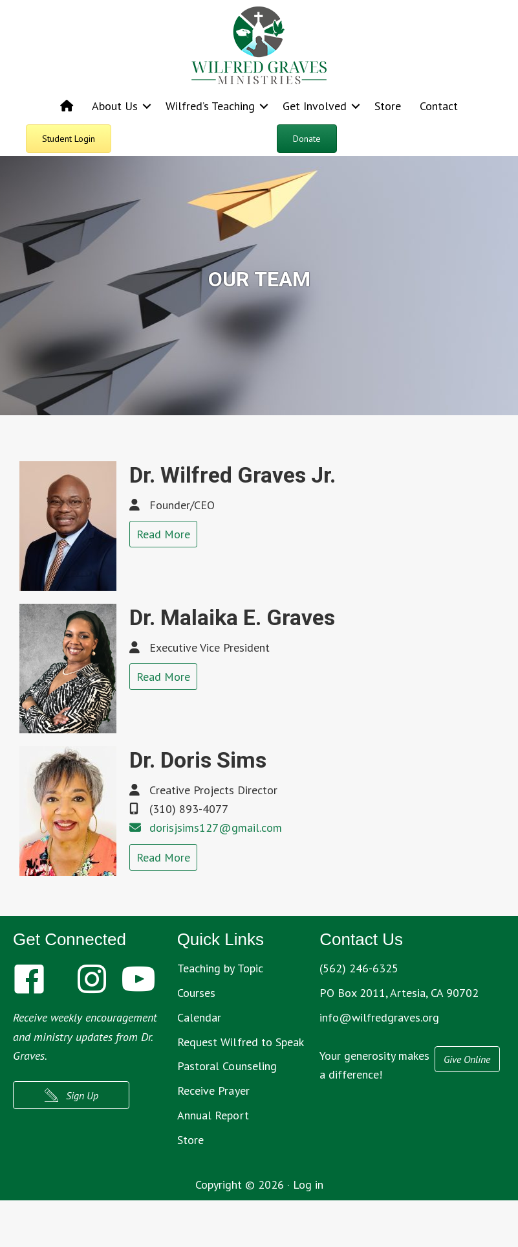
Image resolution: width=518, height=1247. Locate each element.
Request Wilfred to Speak (241, 1042)
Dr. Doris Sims (197, 760)
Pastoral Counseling (227, 1065)
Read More (163, 534)
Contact (439, 105)
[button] (147, 105)
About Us (115, 105)
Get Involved (315, 105)
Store (387, 105)
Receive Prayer (213, 1090)
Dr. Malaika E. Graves (232, 617)
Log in (308, 1184)
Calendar (199, 1017)
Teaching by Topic (220, 968)
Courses (196, 992)
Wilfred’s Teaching (210, 105)
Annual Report (213, 1115)
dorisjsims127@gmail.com (215, 827)
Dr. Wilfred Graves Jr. (232, 475)
